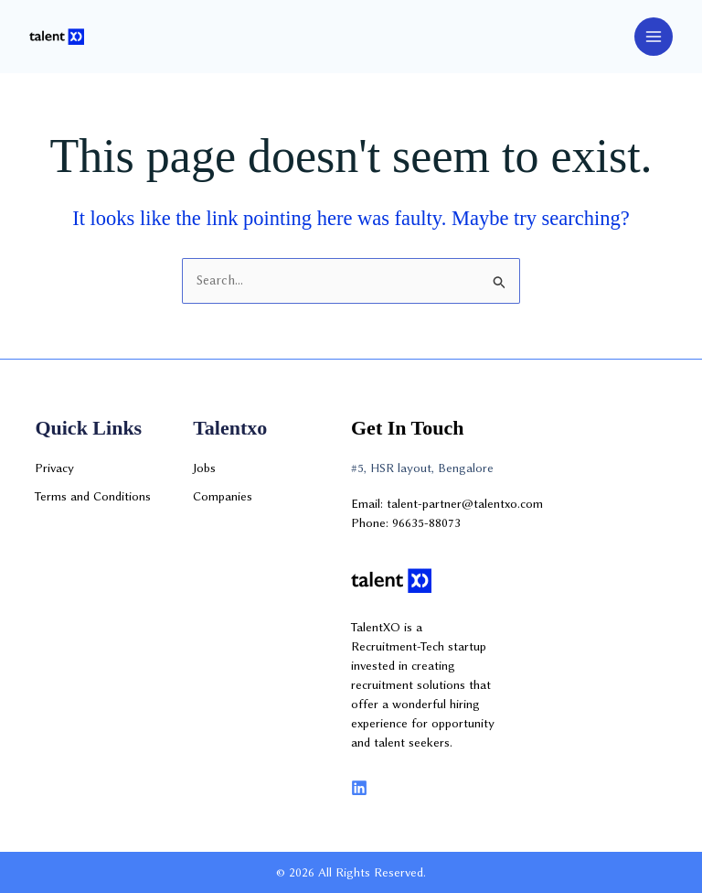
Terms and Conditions (93, 496)
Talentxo (230, 427)
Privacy (54, 467)
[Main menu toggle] (654, 37)
